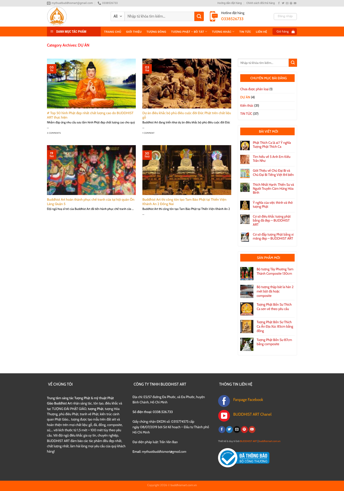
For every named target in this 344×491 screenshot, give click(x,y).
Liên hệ (261, 31)
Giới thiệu (134, 31)
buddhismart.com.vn (270, 441)
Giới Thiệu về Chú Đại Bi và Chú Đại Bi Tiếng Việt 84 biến (273, 173)
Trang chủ (112, 31)
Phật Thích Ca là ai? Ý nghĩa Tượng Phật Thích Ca (272, 145)
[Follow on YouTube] (295, 3)
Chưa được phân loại (254, 89)
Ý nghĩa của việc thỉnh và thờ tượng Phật (273, 205)
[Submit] (199, 16)
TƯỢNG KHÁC (223, 31)
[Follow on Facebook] (279, 3)
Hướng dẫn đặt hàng (229, 3)
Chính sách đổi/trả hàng (260, 3)
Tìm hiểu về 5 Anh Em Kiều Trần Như (271, 159)
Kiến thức (246, 105)
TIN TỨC (245, 31)
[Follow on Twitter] (283, 3)
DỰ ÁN (245, 97)
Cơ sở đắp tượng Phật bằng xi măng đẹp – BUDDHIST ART (273, 236)
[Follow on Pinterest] (291, 3)
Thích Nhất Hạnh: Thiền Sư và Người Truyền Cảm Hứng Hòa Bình (273, 189)
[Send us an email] (287, 3)
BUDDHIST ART (248, 441)
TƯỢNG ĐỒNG (156, 31)
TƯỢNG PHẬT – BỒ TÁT (189, 31)
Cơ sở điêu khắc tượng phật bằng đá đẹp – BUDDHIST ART (272, 220)
